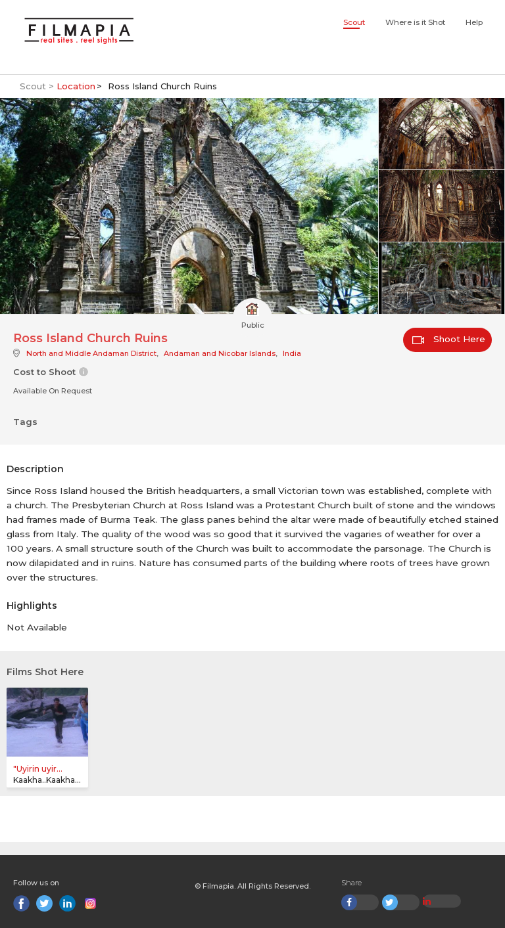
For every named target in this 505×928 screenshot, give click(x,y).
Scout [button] (354, 22)
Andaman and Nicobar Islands (220, 353)
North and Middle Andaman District (91, 353)
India (292, 353)
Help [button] (474, 22)
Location (76, 86)
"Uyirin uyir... (37, 769)
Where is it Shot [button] (415, 22)
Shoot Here (448, 339)
